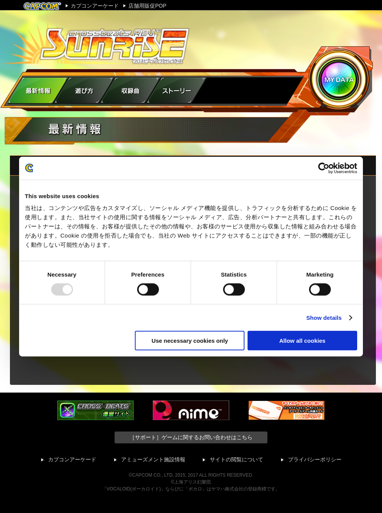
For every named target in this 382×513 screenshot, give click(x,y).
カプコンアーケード (95, 6)
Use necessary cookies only (190, 340)
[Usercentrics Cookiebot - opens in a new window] (323, 168)
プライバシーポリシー (315, 459)
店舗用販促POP (147, 6)
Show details (324, 317)
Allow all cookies (302, 340)
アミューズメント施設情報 (153, 459)
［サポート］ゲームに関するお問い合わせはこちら (191, 437)
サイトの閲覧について (236, 459)
